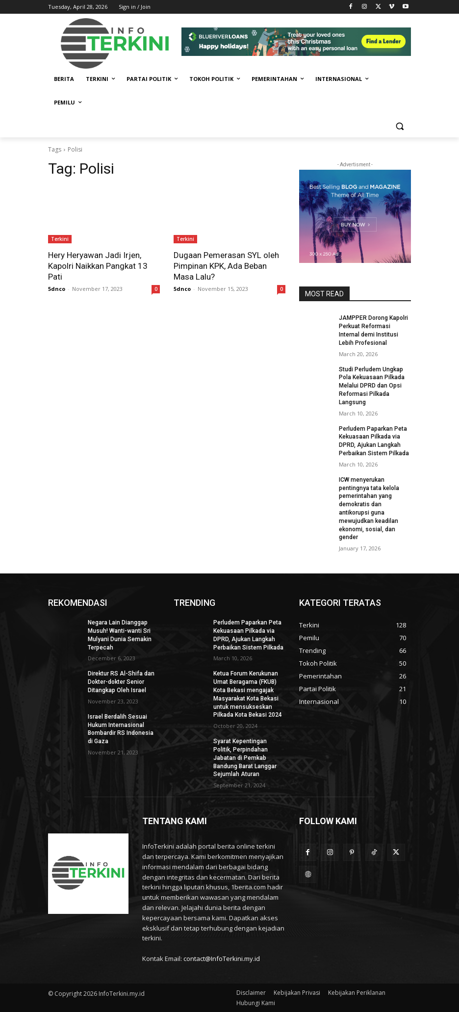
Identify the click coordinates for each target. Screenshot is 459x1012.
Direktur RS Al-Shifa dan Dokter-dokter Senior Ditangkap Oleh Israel (121, 682)
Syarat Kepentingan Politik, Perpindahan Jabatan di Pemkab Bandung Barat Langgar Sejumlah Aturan (245, 758)
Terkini (60, 238)
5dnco (56, 288)
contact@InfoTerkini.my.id (221, 958)
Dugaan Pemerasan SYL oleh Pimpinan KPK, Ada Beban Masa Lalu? (226, 266)
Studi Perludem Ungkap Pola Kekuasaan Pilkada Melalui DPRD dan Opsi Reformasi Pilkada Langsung (372, 386)
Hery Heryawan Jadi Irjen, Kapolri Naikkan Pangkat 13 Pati (98, 266)
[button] (399, 126)
